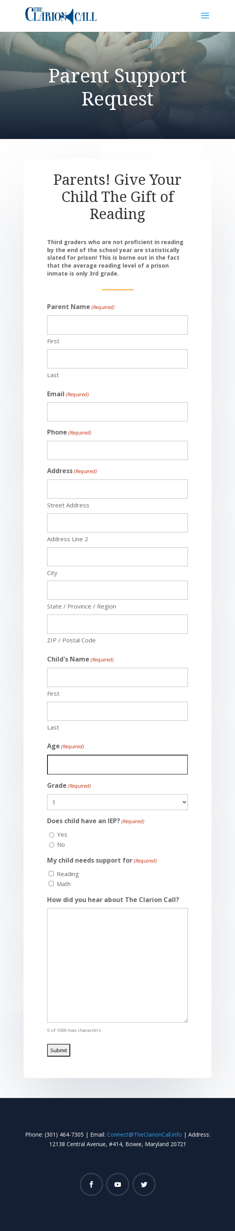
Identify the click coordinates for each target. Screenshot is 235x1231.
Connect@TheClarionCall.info (144, 1134)
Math (64, 884)
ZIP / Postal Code (71, 640)
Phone (69, 433)
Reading (68, 874)
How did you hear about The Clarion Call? (113, 899)
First (53, 341)
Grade (69, 786)
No (61, 844)
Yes (62, 834)
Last (53, 375)
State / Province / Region (81, 606)
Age (65, 747)
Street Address (68, 505)
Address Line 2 (67, 539)
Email (68, 394)
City (52, 573)
